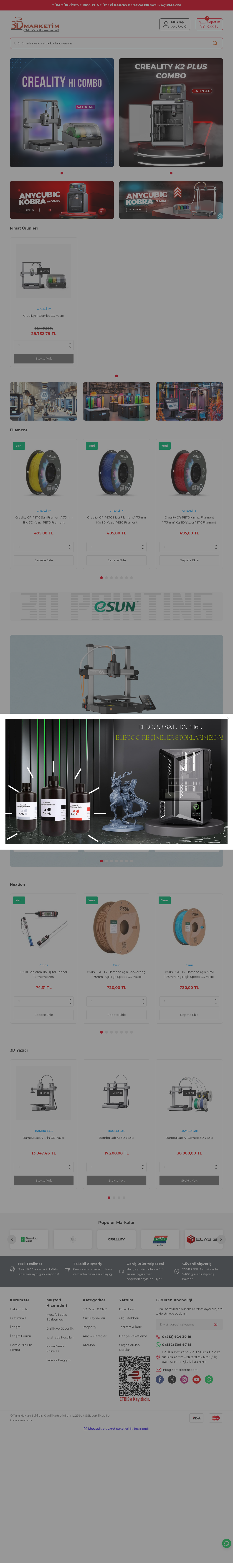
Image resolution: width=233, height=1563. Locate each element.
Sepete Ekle (44, 560)
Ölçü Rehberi (129, 1318)
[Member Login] (174, 24)
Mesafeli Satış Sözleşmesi (56, 1317)
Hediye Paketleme (133, 1336)
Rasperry (89, 1327)
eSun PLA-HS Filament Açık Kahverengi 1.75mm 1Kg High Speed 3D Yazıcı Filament (116, 974)
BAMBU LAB (44, 1131)
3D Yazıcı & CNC (95, 1309)
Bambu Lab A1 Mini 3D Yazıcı (44, 1137)
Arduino (89, 1345)
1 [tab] (62, 173)
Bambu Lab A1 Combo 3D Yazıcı (189, 1137)
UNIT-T (116, 794)
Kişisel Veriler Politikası (56, 1348)
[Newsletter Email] (189, 1324)
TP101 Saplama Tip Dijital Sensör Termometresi (46, 803)
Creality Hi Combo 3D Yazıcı (43, 315)
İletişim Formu (20, 1336)
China (46, 794)
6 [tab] (126, 577)
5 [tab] (121, 577)
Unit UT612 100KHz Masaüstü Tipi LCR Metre (116, 803)
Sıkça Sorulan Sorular (129, 1347)
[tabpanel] (62, 112)
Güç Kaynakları (94, 1318)
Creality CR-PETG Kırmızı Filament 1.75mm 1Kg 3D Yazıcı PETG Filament (189, 520)
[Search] (116, 43)
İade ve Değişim (58, 1360)
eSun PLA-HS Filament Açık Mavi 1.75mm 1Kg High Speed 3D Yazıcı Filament (189, 974)
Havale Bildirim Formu (21, 1347)
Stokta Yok (43, 358)
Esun (116, 965)
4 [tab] (116, 577)
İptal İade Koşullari (59, 1337)
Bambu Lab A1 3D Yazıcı (116, 1137)
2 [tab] (106, 577)
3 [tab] (111, 577)
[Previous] (11, 1239)
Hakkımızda (19, 1309)
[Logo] (35, 24)
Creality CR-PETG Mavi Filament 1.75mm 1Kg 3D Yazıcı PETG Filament (116, 520)
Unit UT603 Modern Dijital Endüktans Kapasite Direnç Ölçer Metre (187, 803)
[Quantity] (44, 345)
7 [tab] (131, 577)
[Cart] (209, 24)
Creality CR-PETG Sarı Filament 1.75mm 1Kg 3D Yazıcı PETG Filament (44, 520)
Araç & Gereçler (94, 1336)
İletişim (15, 1327)
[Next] (221, 1239)
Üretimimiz (18, 1318)
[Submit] (215, 1324)
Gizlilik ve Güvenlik (59, 1328)
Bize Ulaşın (127, 1309)
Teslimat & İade (130, 1327)
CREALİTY (44, 309)
